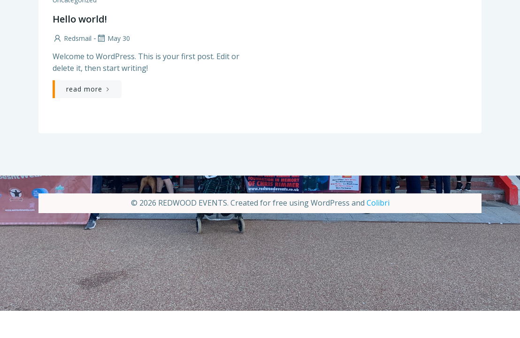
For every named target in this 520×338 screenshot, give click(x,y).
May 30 (113, 38)
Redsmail (72, 38)
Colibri (378, 203)
